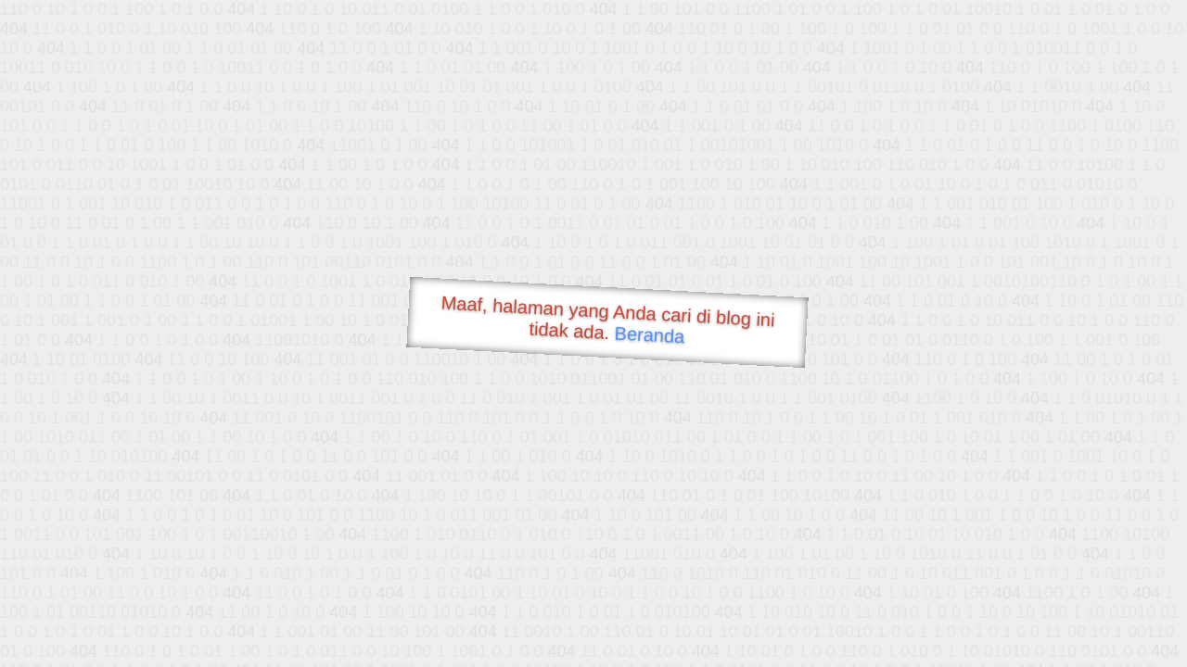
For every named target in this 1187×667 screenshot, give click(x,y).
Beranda (649, 334)
